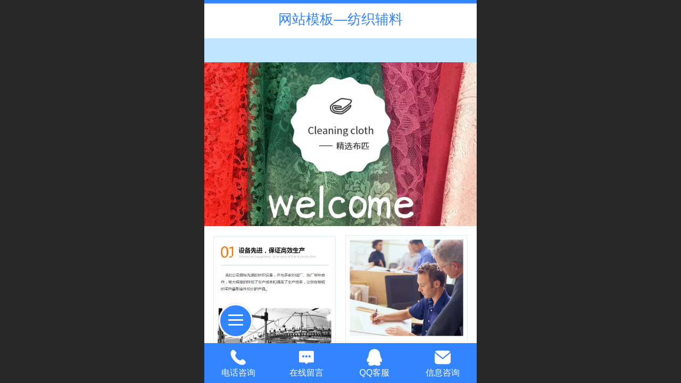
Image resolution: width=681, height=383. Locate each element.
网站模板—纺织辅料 (340, 19)
